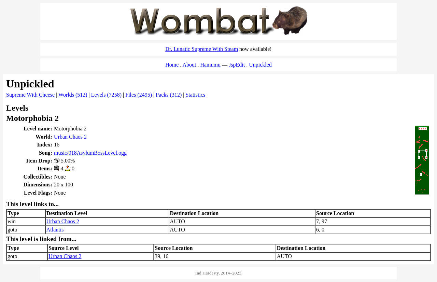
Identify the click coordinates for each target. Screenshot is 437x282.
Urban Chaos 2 (70, 137)
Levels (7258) (106, 95)
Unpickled (260, 65)
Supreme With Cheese (30, 95)
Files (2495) (138, 95)
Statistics (195, 95)
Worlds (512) (72, 95)
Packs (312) (169, 95)
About (189, 65)
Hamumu (210, 65)
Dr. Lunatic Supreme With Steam (201, 49)
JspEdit (237, 65)
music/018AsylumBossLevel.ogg (90, 153)
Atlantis (55, 229)
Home (172, 65)
